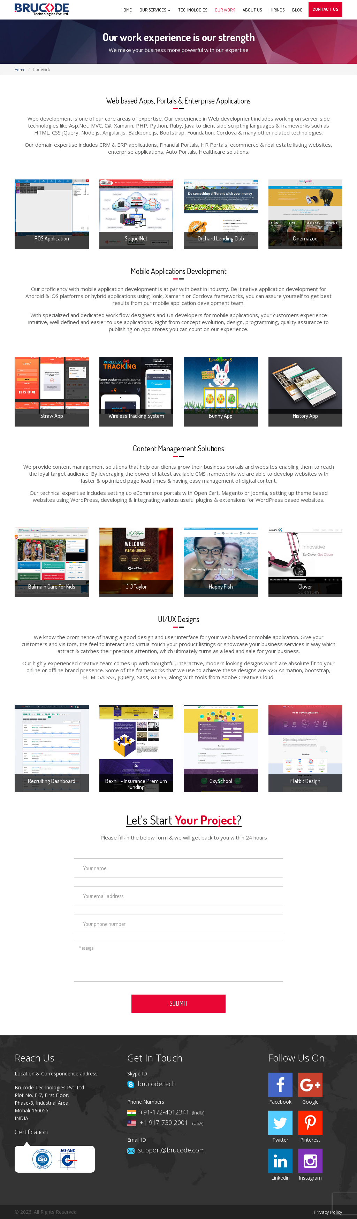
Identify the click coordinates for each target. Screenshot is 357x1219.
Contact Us (325, 9)
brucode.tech (157, 1084)
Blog (297, 10)
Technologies (192, 10)
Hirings (276, 10)
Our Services (154, 10)
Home (126, 10)
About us (252, 10)
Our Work (225, 10)
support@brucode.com (171, 1150)
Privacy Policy (328, 1212)
